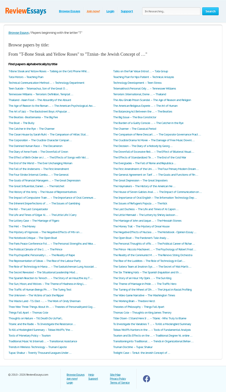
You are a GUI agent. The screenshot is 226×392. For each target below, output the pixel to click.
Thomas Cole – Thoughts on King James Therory (142, 312)
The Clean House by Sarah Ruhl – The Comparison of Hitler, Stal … (48, 134)
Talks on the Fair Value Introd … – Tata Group (140, 71)
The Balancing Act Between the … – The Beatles (142, 111)
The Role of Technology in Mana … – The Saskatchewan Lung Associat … (52, 266)
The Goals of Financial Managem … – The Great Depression (44, 180)
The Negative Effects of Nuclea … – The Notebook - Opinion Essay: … (154, 232)
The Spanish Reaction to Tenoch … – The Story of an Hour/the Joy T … (50, 278)
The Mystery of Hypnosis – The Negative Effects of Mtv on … (45, 232)
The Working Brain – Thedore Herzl (134, 301)
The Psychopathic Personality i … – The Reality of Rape (41, 255)
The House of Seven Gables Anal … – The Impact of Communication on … (157, 192)
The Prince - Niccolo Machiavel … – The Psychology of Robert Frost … (154, 249)
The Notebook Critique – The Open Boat (32, 238)
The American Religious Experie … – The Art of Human (145, 106)
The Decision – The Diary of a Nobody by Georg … (142, 146)
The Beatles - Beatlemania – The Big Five (33, 117)
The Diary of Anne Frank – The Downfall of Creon (38, 152)
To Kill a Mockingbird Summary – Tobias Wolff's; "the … (40, 330)
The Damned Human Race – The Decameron (35, 146)
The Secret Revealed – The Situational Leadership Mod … (43, 272)
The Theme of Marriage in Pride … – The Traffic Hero (144, 284)
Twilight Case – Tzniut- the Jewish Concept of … (141, 353)
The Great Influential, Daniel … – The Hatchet (36, 186)
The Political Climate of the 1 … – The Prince (35, 249)
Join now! (93, 11)
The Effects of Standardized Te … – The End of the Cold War (149, 157)
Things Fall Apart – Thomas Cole (28, 312)
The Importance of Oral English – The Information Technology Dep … (155, 198)
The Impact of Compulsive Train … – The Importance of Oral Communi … (52, 198)
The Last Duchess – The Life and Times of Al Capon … (145, 209)
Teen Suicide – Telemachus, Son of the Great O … (38, 88)
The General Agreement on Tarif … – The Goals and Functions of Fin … (155, 175)
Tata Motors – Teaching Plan (25, 77)
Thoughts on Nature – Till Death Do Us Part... (35, 318)
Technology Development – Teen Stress (137, 83)
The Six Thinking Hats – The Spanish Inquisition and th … (147, 272)
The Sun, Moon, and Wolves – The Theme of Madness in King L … (47, 284)
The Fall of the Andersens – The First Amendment (38, 169)
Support (127, 11)
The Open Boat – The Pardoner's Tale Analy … (141, 238)
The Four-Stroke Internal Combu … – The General (38, 175)
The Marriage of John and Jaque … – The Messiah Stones (147, 221)
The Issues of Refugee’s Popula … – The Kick (140, 203)
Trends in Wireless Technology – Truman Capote (37, 347)
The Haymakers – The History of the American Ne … (144, 186)
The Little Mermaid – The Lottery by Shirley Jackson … (145, 215)
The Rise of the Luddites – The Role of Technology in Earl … (149, 261)
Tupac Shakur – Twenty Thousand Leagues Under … (39, 353)
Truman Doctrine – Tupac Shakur (133, 347)
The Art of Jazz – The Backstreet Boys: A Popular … (39, 111)
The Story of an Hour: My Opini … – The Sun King (142, 278)
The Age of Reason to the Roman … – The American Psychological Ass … (51, 106)
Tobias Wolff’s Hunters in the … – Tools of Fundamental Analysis (151, 330)
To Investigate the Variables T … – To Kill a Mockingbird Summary (152, 324)
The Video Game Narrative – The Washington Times (144, 295)
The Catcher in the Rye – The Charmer (31, 129)
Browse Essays (69, 11)
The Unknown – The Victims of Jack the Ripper (36, 295)
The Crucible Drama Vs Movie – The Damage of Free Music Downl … (153, 140)
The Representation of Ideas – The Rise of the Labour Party (44, 261)
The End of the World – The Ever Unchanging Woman (40, 163)
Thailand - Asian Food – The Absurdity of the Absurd (39, 100)
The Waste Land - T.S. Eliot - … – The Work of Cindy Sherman (44, 301)
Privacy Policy (118, 379)
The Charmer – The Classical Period (134, 129)
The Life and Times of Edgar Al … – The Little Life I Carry (42, 215)
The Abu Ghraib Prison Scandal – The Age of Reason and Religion (152, 100)
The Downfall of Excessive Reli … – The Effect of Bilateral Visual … (153, 152)
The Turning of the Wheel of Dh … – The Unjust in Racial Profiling (152, 289)
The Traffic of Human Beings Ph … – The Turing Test (39, 289)
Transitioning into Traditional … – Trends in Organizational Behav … (153, 341)
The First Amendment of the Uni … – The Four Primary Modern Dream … (156, 169)
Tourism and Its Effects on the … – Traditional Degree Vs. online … (152, 335)
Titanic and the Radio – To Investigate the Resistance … (41, 324)
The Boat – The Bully (21, 123)
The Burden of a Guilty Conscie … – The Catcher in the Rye (148, 123)
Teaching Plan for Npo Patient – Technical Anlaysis (143, 77)
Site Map (115, 375)
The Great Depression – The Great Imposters (140, 180)
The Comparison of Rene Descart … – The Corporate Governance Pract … (157, 134)
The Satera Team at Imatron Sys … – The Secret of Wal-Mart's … (152, 266)
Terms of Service (120, 382)
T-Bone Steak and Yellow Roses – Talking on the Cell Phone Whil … (48, 71)
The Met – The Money (21, 226)
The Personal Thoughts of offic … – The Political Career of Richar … (154, 243)
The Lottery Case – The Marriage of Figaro (33, 221)
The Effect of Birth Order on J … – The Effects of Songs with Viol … (48, 157)
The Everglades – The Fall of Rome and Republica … (144, 163)
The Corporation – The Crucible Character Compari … (40, 140)
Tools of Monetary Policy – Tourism (29, 335)
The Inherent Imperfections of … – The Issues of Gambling (44, 203)
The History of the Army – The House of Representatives (42, 192)
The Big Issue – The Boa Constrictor (134, 117)
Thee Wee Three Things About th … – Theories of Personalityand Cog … (51, 307)
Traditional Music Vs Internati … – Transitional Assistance (42, 341)
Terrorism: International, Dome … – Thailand (139, 94)
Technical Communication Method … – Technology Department (46, 83)
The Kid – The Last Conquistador (28, 209)
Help (91, 375)
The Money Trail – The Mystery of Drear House (141, 226)
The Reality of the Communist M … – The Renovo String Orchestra (152, 255)
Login (110, 11)
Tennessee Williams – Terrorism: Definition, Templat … (40, 94)
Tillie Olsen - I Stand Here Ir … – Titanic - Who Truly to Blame (149, 318)
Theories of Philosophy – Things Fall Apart (138, 307)
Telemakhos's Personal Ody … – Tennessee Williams (144, 88)
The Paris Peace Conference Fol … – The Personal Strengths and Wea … (52, 243)
